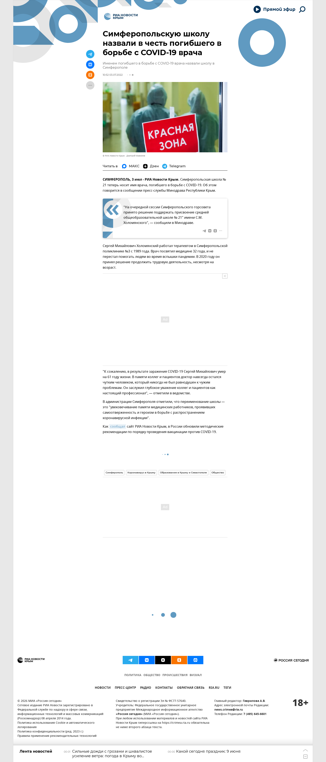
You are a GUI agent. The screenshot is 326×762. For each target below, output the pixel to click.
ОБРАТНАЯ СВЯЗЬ (191, 688)
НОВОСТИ (103, 688)
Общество (217, 472)
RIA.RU (214, 688)
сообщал (117, 426)
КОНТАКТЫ (164, 688)
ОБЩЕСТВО (151, 675)
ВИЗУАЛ (196, 675)
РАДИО (145, 688)
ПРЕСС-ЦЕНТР (125, 688)
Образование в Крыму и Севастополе (183, 472)
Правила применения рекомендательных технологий (56, 736)
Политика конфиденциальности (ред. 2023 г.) (50, 731)
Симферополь (114, 472)
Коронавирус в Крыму (141, 472)
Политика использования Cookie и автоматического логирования (56, 725)
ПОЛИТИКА (132, 675)
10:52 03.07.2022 (113, 74)
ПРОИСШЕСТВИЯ (175, 675)
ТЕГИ (227, 688)
